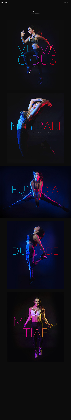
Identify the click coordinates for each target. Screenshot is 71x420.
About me (60, 2)
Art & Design (43, 2)
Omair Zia (4, 3)
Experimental (54, 2)
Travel (49, 2)
